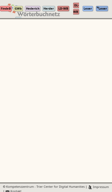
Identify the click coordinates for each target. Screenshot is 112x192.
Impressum (98, 187)
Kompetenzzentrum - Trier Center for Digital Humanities (45, 187)
